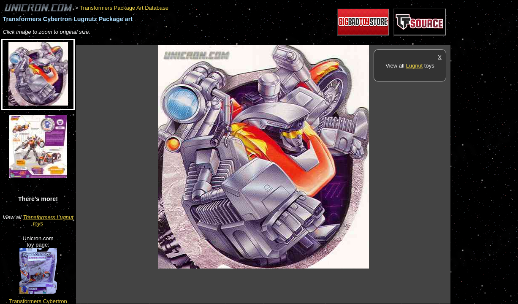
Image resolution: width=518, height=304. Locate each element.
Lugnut (414, 65)
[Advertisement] (229, 41)
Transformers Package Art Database (124, 7)
